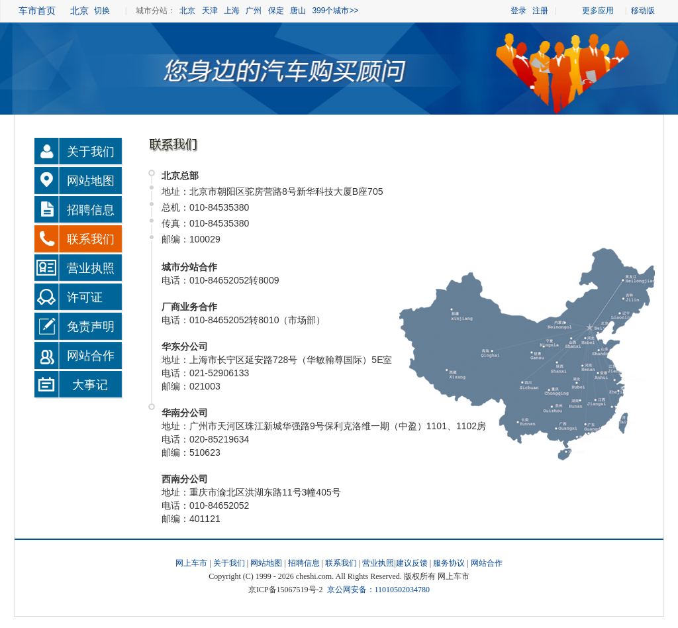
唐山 (298, 10)
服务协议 (449, 563)
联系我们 (91, 239)
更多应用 (598, 10)
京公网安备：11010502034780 (378, 589)
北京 (187, 10)
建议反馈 (412, 563)
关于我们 (91, 151)
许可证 (85, 297)
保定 (276, 10)
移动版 (641, 10)
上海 (232, 10)
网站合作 (91, 355)
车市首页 (37, 10)
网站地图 (91, 180)
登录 (518, 10)
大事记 (90, 385)
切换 (102, 10)
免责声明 (91, 326)
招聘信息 (91, 210)
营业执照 (91, 268)
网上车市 (191, 563)
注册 (540, 10)
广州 (254, 10)
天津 (210, 10)
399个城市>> (335, 10)
